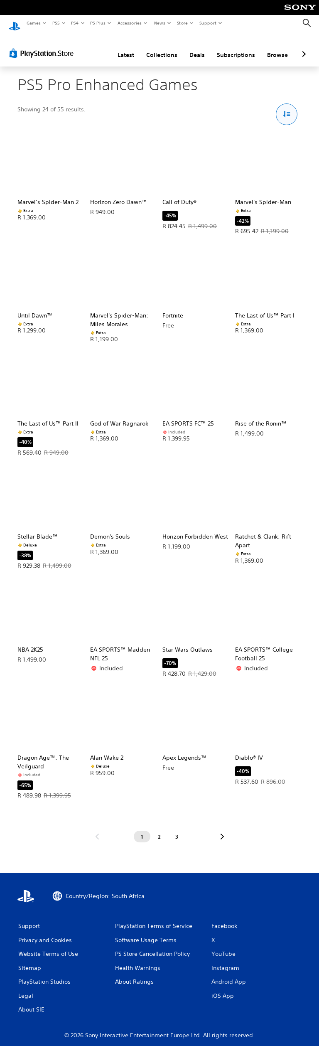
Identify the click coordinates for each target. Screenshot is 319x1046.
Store (182, 23)
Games (33, 23)
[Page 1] (142, 828)
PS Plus (98, 23)
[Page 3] (177, 828)
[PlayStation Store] (43, 45)
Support (207, 23)
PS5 (56, 23)
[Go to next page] (222, 829)
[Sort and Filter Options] (287, 107)
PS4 (75, 23)
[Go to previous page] (97, 829)
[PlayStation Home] (14, 23)
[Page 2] (159, 828)
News (159, 23)
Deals (197, 47)
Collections (161, 47)
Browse (277, 47)
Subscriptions (236, 47)
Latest (126, 47)
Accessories (129, 23)
